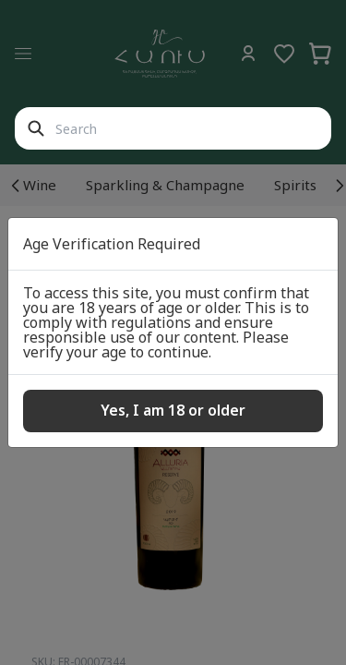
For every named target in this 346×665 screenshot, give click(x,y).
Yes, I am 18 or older (173, 410)
